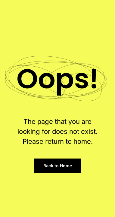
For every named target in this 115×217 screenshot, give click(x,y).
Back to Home (57, 165)
